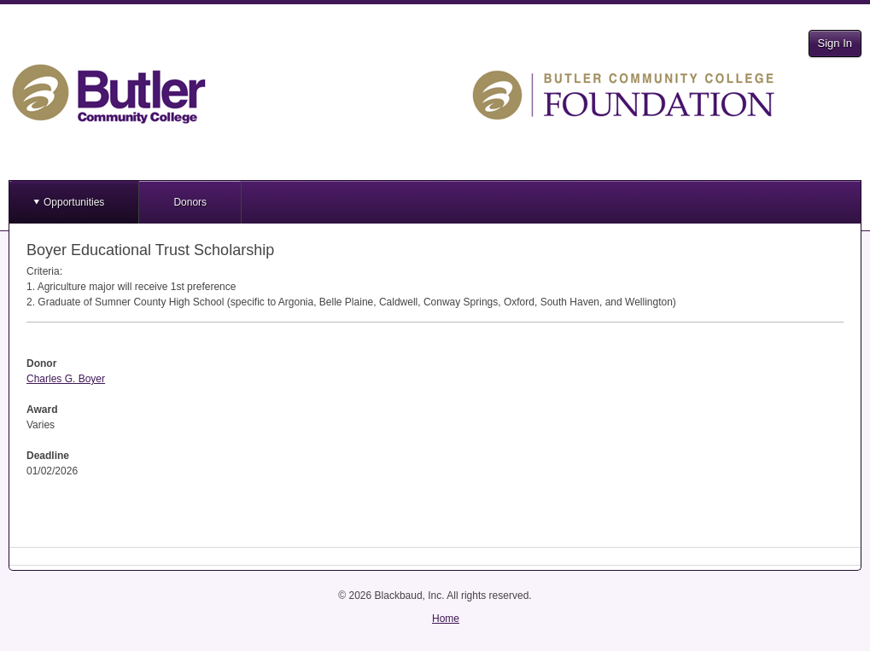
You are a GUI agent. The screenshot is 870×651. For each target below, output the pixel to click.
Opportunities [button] (74, 202)
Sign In (835, 43)
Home (445, 619)
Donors (190, 202)
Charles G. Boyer (65, 379)
